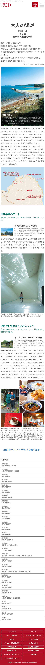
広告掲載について (33, 651)
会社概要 (33, 654)
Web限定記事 (11, 647)
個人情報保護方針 (33, 647)
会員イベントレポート (11, 654)
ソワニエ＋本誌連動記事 (11, 643)
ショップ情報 (33, 639)
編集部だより (11, 651)
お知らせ (11, 639)
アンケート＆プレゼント (33, 635)
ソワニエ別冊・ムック (11, 658)
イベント (33, 632)
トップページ (11, 632)
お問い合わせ (33, 643)
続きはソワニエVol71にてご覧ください (22, 449)
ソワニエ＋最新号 (11, 635)
